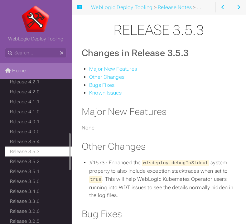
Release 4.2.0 (25, 92)
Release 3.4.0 (25, 191)
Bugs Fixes (101, 85)
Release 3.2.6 (25, 211)
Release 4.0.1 (25, 121)
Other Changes (106, 77)
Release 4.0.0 (25, 131)
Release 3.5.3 (25, 151)
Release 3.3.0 (25, 201)
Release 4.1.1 (25, 102)
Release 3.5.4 (25, 141)
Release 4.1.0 (25, 111)
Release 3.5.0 (25, 181)
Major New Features (113, 69)
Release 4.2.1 (25, 82)
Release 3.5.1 (25, 171)
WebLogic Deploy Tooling (35, 23)
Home (15, 70)
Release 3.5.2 (25, 161)
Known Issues (105, 93)
